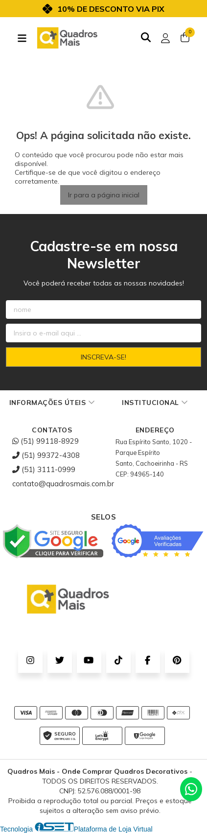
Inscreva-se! (103, 357)
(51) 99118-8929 (45, 441)
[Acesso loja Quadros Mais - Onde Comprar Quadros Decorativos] (165, 38)
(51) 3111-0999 (43, 469)
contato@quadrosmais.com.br (63, 483)
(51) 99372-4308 (46, 455)
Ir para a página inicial (103, 194)
